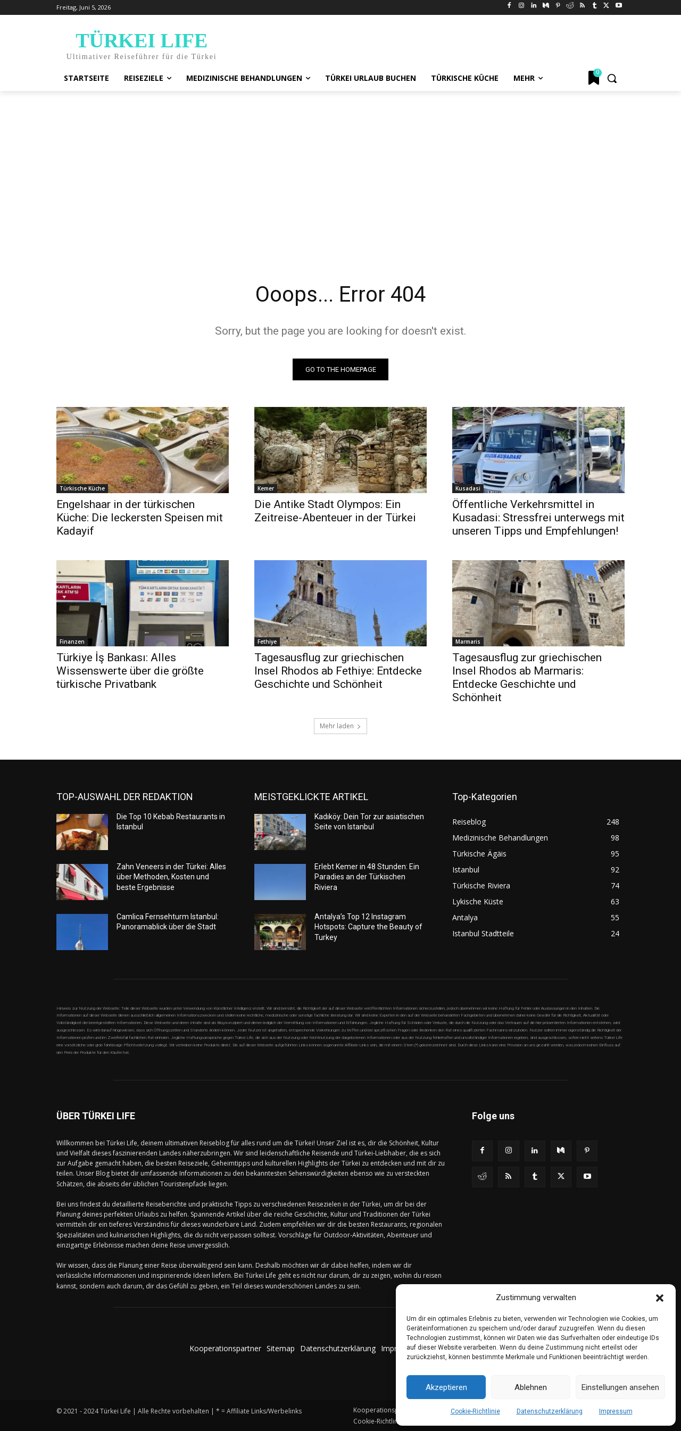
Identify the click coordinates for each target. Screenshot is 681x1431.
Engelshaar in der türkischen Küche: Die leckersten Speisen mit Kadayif (139, 517)
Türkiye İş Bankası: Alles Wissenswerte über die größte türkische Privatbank (130, 670)
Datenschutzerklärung (550, 1411)
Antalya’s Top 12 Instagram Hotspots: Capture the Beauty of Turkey (368, 927)
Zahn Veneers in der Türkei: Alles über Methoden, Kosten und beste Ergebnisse (171, 877)
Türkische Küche (82, 488)
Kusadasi (467, 488)
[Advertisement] (340, 170)
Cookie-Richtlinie (475, 1411)
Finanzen (72, 641)
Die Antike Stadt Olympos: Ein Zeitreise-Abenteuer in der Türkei (335, 511)
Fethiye (267, 641)
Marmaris (467, 641)
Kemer (266, 488)
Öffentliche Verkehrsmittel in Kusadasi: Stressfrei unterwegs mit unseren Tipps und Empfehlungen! (538, 517)
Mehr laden (340, 725)
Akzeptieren (446, 1387)
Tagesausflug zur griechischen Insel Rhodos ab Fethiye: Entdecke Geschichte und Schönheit (338, 670)
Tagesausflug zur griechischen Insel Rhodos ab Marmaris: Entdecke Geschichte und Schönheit (527, 677)
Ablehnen (530, 1387)
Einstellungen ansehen (620, 1387)
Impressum (616, 1411)
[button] (659, 1298)
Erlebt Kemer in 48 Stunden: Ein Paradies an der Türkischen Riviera (366, 877)
